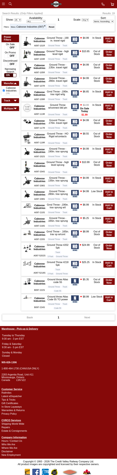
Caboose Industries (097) (30, 26)
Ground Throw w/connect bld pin (57, 106)
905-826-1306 (9, 362)
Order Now (109, 53)
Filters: (6, 27)
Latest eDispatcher (12, 396)
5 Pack (50, 256)
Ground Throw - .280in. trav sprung (58, 192)
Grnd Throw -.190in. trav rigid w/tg (58, 93)
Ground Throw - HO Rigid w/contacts (57, 135)
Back (30, 317)
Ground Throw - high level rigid (58, 52)
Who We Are (8, 444)
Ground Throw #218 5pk (58, 263)
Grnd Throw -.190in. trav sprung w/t (58, 206)
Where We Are (9, 448)
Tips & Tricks (8, 399)
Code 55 (57, 291)
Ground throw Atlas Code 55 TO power (57, 298)
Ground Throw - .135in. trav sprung (58, 179)
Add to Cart (109, 40)
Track (65, 46)
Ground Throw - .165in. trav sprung (58, 219)
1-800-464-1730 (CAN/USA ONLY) (20, 368)
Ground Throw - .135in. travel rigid (57, 66)
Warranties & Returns (13, 410)
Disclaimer (7, 451)
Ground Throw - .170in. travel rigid (57, 121)
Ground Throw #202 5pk (58, 246)
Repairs (6, 427)
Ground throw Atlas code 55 (57, 280)
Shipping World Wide (13, 424)
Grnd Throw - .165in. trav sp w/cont (58, 233)
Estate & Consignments (14, 431)
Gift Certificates (10, 403)
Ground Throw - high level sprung (58, 163)
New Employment (11, 455)
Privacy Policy (9, 413)
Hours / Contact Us (12, 441)
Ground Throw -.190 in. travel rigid (58, 39)
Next (87, 317)
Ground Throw (54, 46)
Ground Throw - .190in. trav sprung (58, 150)
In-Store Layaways (12, 406)
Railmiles (6, 392)
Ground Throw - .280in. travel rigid (57, 79)
